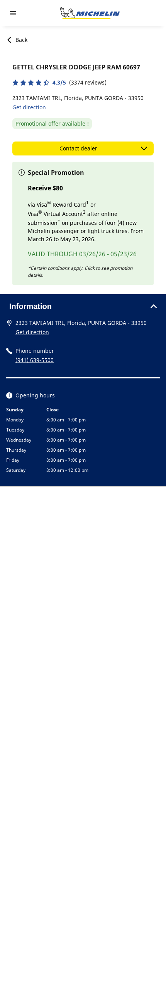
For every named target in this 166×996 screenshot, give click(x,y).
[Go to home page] (90, 13)
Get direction (29, 107)
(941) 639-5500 (34, 360)
